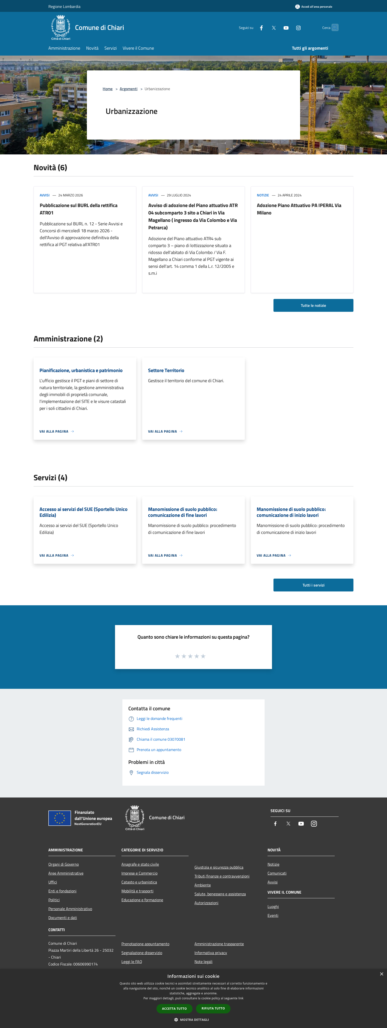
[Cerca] (333, 27)
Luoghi (273, 906)
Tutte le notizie (313, 305)
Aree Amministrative (65, 873)
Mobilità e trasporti (137, 891)
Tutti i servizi (314, 585)
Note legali (203, 962)
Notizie (263, 195)
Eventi (273, 915)
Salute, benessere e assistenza (220, 894)
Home (108, 89)
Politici (54, 900)
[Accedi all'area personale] (314, 6)
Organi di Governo (63, 864)
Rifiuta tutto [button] (213, 1008)
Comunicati (277, 873)
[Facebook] (252, 27)
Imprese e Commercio (139, 873)
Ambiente (202, 885)
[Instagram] (289, 27)
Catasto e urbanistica (139, 882)
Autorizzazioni (206, 903)
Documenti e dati (62, 918)
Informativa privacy (210, 953)
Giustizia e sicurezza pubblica (218, 867)
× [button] (381, 974)
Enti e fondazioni (62, 891)
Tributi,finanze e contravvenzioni (222, 876)
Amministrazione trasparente (219, 944)
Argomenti (128, 89)
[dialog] (193, 998)
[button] (193, 1019)
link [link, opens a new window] (241, 998)
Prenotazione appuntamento (145, 944)
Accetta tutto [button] (174, 1009)
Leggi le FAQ (131, 962)
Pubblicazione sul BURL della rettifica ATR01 (78, 208)
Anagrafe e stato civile (140, 864)
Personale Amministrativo (70, 909)
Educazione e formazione (142, 900)
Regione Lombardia (64, 6)
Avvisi (45, 195)
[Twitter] (264, 27)
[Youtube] (276, 27)
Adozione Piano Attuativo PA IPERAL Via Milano (299, 208)
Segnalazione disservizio (141, 953)
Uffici (52, 882)
